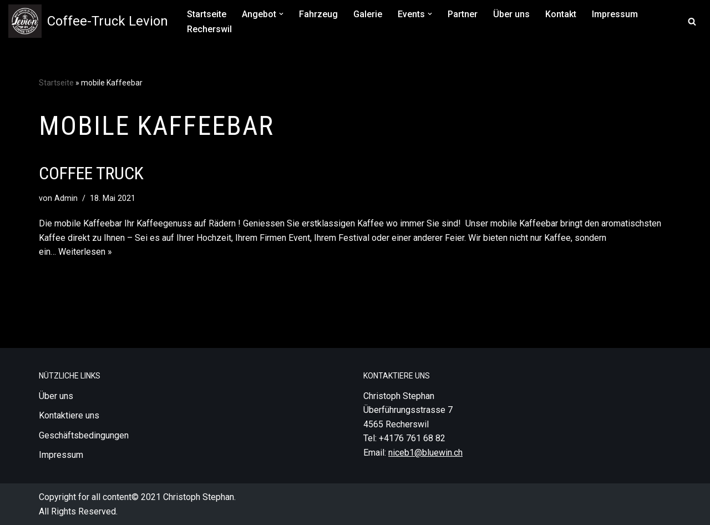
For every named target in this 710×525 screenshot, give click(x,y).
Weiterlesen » (85, 251)
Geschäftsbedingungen (84, 435)
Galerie (367, 14)
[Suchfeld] (692, 21)
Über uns (511, 14)
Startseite (206, 14)
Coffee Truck (91, 173)
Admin (66, 198)
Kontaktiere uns (69, 415)
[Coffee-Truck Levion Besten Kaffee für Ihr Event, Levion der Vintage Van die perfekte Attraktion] (88, 21)
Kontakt (560, 14)
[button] (281, 14)
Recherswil (209, 29)
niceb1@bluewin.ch (425, 452)
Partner (463, 14)
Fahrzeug (318, 14)
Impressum (615, 14)
